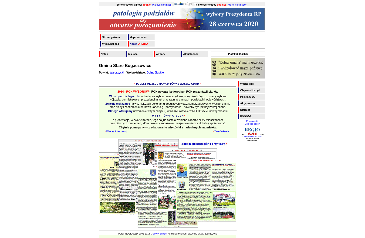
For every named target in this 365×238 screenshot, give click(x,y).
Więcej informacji (161, 4)
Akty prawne (247, 103)
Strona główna (111, 37)
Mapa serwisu (138, 37)
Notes (104, 54)
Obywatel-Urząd (250, 90)
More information (237, 4)
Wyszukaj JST (110, 43)
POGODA (246, 116)
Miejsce (133, 54)
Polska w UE (247, 96)
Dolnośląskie (155, 72)
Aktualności (190, 54)
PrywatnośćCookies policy (252, 122)
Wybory (160, 54)
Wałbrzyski (117, 72)
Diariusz (245, 109)
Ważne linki (247, 83)
